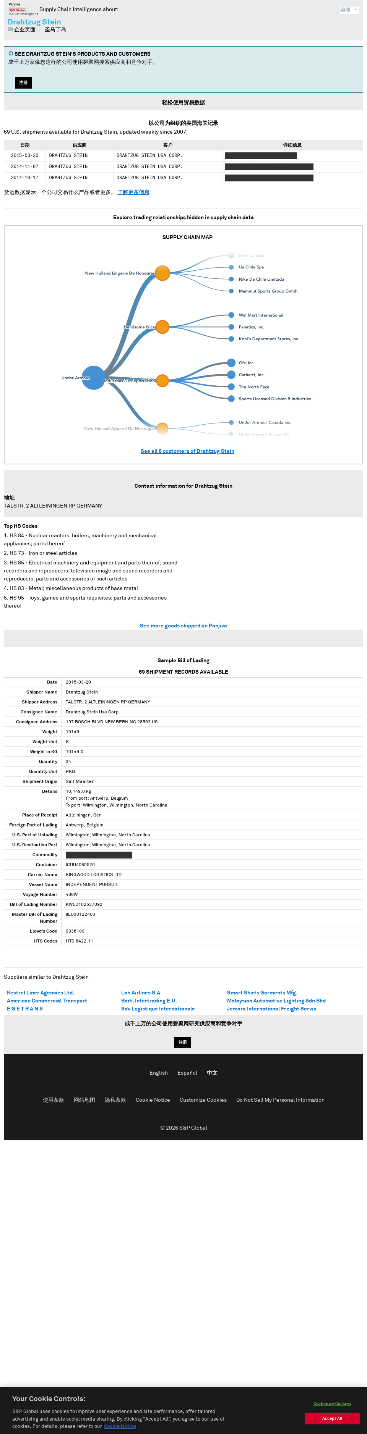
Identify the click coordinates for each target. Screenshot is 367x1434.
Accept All (332, 1428)
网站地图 (84, 1100)
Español (187, 1073)
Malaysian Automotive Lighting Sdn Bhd (276, 1001)
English (158, 1073)
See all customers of (187, 451)
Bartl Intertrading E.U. (149, 1001)
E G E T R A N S (25, 1009)
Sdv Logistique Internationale (158, 1009)
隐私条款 (115, 1100)
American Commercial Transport (47, 1001)
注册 (23, 83)
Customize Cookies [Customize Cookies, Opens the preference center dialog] (332, 1413)
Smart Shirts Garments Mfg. (262, 993)
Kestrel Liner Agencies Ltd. (40, 993)
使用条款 (53, 1100)
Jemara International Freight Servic (271, 1009)
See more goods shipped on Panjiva (183, 626)
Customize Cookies (203, 1100)
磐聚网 (23, 9)
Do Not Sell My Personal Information (280, 1100)
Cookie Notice (153, 1100)
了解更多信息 (133, 192)
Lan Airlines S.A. (141, 993)
